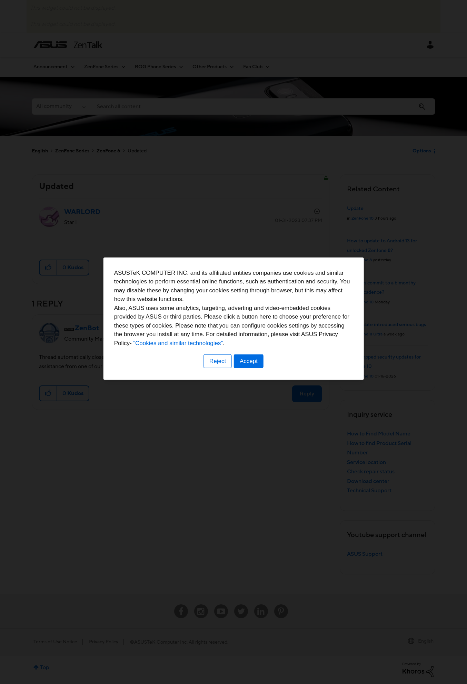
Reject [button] (217, 385)
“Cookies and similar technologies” (254, 366)
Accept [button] (249, 385)
